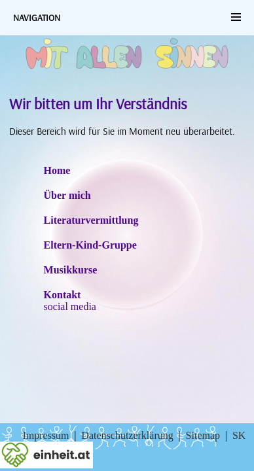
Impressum (45, 435)
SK (238, 435)
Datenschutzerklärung (127, 435)
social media (70, 306)
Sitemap (203, 435)
